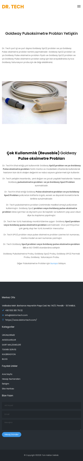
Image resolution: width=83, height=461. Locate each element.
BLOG (5, 359)
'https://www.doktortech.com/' (19, 319)
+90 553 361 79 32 (12, 310)
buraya (54, 264)
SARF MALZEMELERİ (11, 344)
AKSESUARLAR (9, 339)
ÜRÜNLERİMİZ (8, 335)
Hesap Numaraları (11, 378)
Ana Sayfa (7, 374)
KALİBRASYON (9, 354)
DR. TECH (13, 6)
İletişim (5, 383)
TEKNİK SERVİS (9, 349)
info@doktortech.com (15, 315)
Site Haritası (8, 388)
